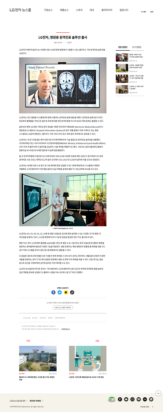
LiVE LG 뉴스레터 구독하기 (63, 307)
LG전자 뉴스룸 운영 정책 (17, 401)
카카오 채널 (151, 399)
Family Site (146, 406)
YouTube (126, 399)
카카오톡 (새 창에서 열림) (66, 292)
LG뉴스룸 (27, 318)
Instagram (132, 399)
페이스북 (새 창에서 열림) (53, 292)
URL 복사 (72, 292)
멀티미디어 (106, 10)
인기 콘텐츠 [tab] (136, 47)
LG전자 (35, 318)
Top (158, 393)
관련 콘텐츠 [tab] (124, 47)
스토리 (79, 10)
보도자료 (43, 318)
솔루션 (51, 318)
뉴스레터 (143, 12)
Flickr (145, 399)
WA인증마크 (112, 399)
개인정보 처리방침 (35, 401)
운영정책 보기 (65, 329)
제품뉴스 (64, 10)
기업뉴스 (48, 10)
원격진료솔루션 (60, 318)
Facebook (120, 399)
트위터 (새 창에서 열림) (60, 292)
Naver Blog (139, 399)
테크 (92, 10)
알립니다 (124, 10)
